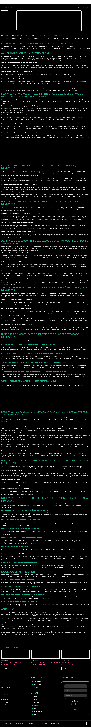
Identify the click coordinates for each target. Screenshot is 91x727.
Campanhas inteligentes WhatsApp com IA (73, 663)
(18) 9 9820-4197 (5, 702)
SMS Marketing (13, 171)
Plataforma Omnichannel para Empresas (13, 663)
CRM (79, 99)
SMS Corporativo (38, 700)
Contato (36, 687)
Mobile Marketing (38, 711)
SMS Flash (36, 703)
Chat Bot (36, 714)
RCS (35, 708)
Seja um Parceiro (38, 684)
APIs (40, 99)
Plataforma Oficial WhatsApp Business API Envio (45, 663)
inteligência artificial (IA (61, 209)
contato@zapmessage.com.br (9, 704)
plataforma (11, 589)
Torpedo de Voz (38, 706)
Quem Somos (37, 681)
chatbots (10, 302)
